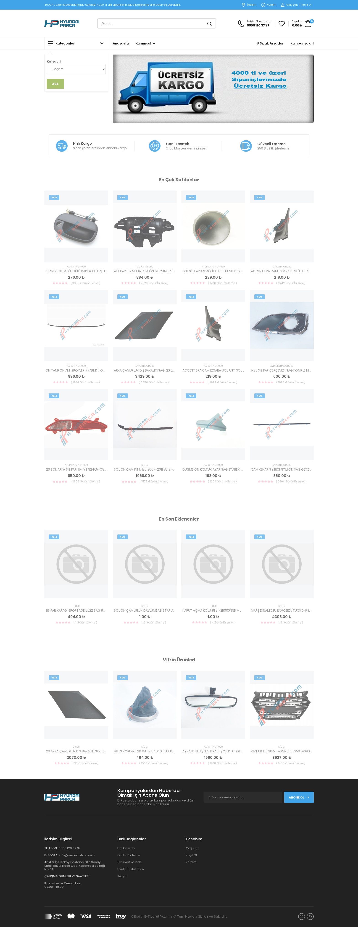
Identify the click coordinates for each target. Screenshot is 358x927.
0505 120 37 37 (69, 848)
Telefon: (51, 848)
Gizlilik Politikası (128, 855)
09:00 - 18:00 (62, 885)
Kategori (54, 61)
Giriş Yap (289, 5)
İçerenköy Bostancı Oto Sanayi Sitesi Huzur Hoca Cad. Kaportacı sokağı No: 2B (74, 865)
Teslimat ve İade (129, 862)
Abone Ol (299, 797)
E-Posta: (51, 855)
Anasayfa (121, 43)
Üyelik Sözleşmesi (130, 869)
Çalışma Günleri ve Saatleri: (67, 876)
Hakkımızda (126, 848)
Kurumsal (143, 43)
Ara (55, 84)
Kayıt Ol (306, 5)
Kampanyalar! (302, 43)
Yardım (268, 5)
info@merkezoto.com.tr (77, 855)
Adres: (49, 862)
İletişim (249, 5)
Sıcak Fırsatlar (270, 43)
